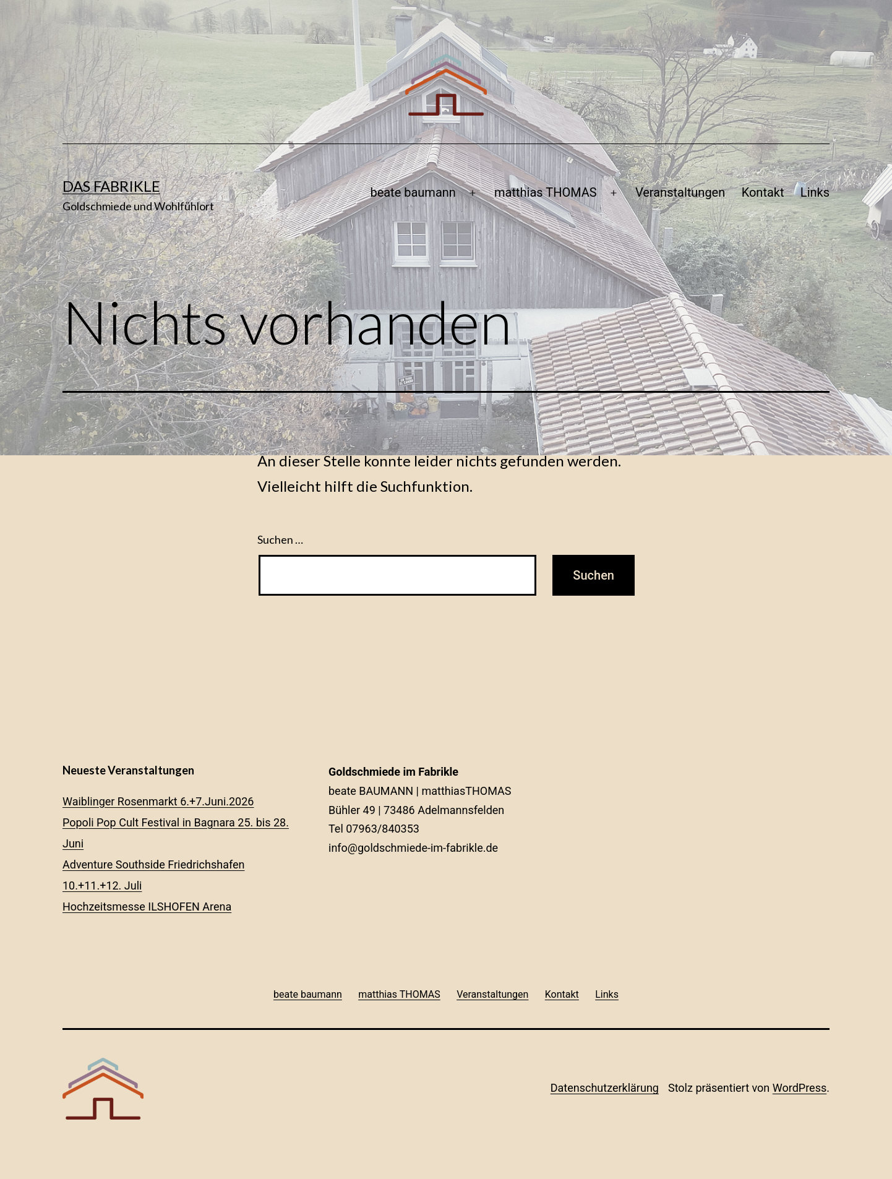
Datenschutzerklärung (605, 1087)
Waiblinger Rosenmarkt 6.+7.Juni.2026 (158, 801)
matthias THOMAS (545, 192)
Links (815, 192)
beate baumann (412, 192)
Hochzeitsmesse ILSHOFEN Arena (146, 906)
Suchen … (280, 539)
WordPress (799, 1087)
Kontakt (763, 192)
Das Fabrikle (111, 186)
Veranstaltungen (680, 192)
